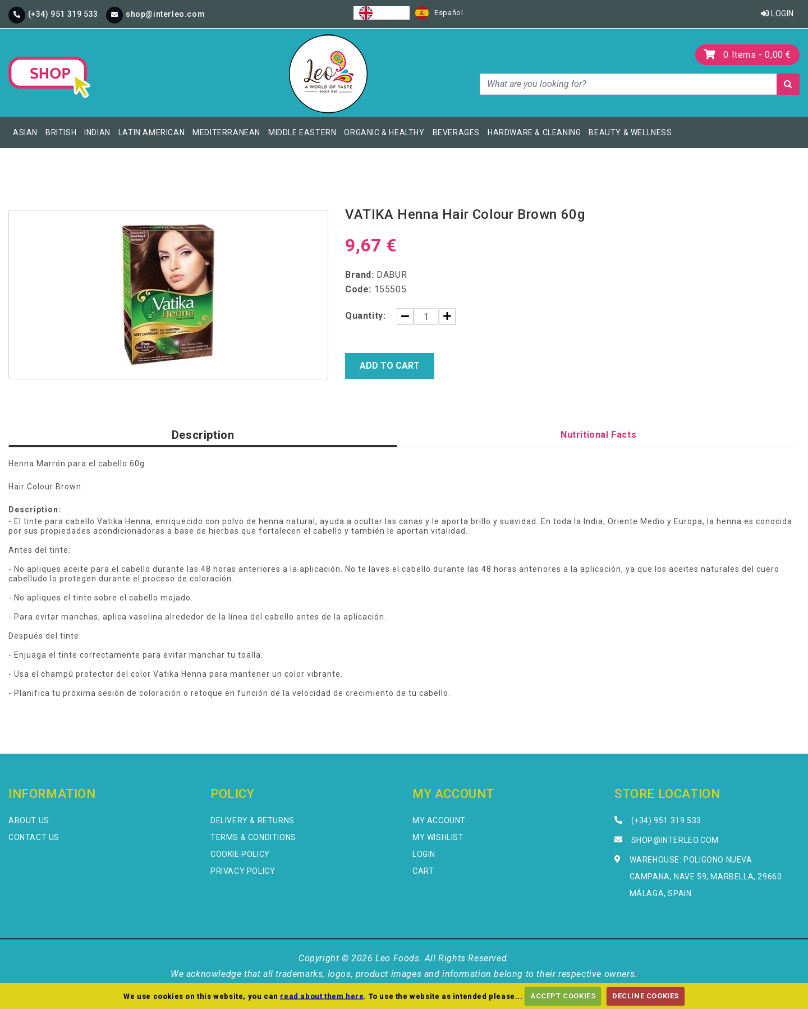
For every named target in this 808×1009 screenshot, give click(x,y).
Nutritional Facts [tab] (598, 434)
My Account (439, 820)
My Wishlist (438, 837)
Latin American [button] (151, 132)
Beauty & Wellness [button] (630, 132)
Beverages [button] (456, 132)
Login (777, 13)
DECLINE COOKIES (645, 996)
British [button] (60, 132)
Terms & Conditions (253, 837)
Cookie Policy (240, 854)
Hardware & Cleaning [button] (534, 132)
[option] (439, 13)
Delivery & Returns (252, 820)
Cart (423, 870)
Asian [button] (25, 132)
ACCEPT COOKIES (562, 996)
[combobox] (382, 13)
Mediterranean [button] (226, 132)
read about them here (322, 996)
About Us (28, 820)
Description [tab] (203, 435)
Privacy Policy (242, 870)
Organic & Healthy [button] (384, 132)
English (381, 13)
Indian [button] (97, 132)
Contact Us (33, 837)
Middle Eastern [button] (302, 132)
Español (439, 13)
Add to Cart (390, 365)
